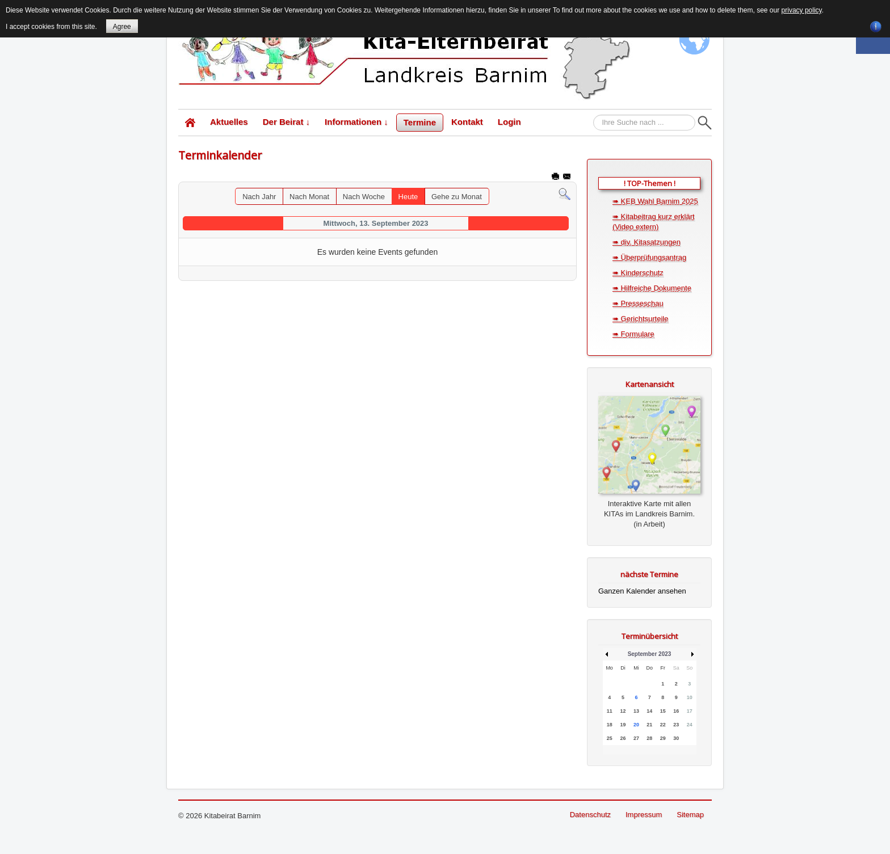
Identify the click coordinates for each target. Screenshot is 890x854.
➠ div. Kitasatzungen (646, 242)
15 (663, 711)
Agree (122, 27)
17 (689, 711)
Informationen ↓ (356, 122)
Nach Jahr (259, 196)
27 (636, 738)
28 (649, 738)
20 (636, 724)
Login (509, 122)
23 (676, 724)
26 (622, 738)
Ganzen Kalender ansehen (642, 591)
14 (649, 711)
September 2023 (649, 654)
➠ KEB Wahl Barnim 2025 (655, 201)
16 (676, 711)
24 (689, 724)
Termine (420, 122)
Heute (408, 196)
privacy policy (802, 10)
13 (636, 711)
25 (609, 738)
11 (609, 711)
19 (622, 724)
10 (689, 697)
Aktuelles (229, 122)
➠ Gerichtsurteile (640, 318)
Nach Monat (309, 196)
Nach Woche (364, 196)
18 (609, 724)
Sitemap (690, 814)
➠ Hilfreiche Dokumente (651, 288)
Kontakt (467, 122)
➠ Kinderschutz (638, 272)
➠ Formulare (633, 334)
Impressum (643, 814)
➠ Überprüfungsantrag (649, 257)
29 (663, 738)
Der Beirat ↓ (286, 122)
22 (663, 724)
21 (649, 724)
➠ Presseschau (638, 303)
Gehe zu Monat (456, 196)
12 (622, 711)
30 (676, 738)
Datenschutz (590, 814)
